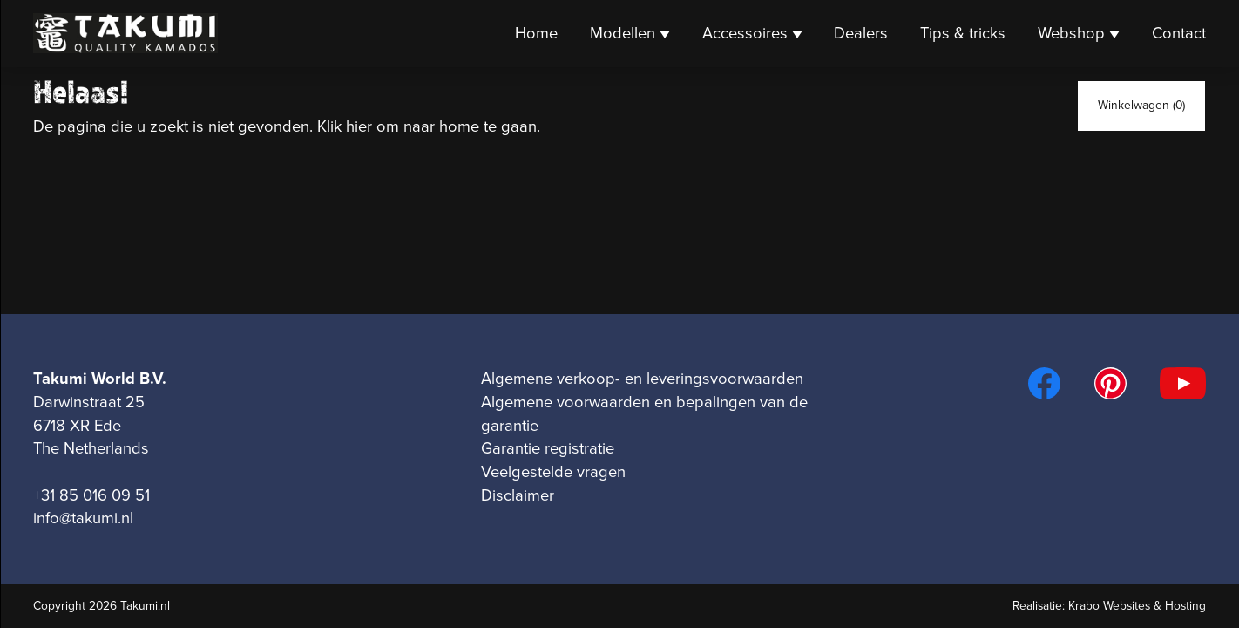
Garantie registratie (547, 448)
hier (359, 126)
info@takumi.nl (83, 518)
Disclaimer (517, 495)
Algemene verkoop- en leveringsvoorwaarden (642, 378)
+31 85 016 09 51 (91, 495)
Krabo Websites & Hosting (1137, 605)
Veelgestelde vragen (553, 471)
